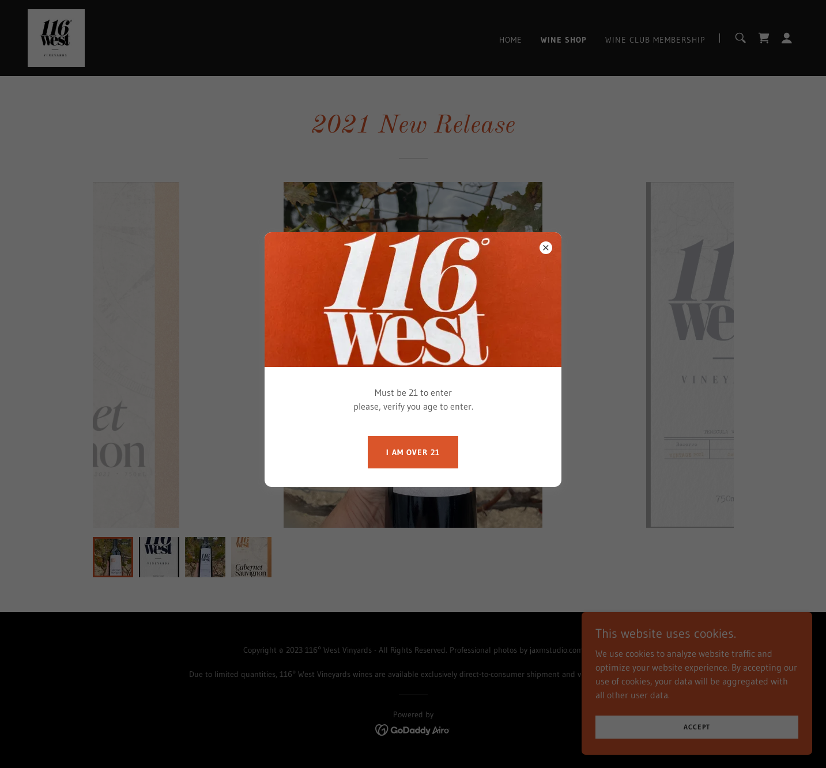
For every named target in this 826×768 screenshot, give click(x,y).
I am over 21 (413, 452)
